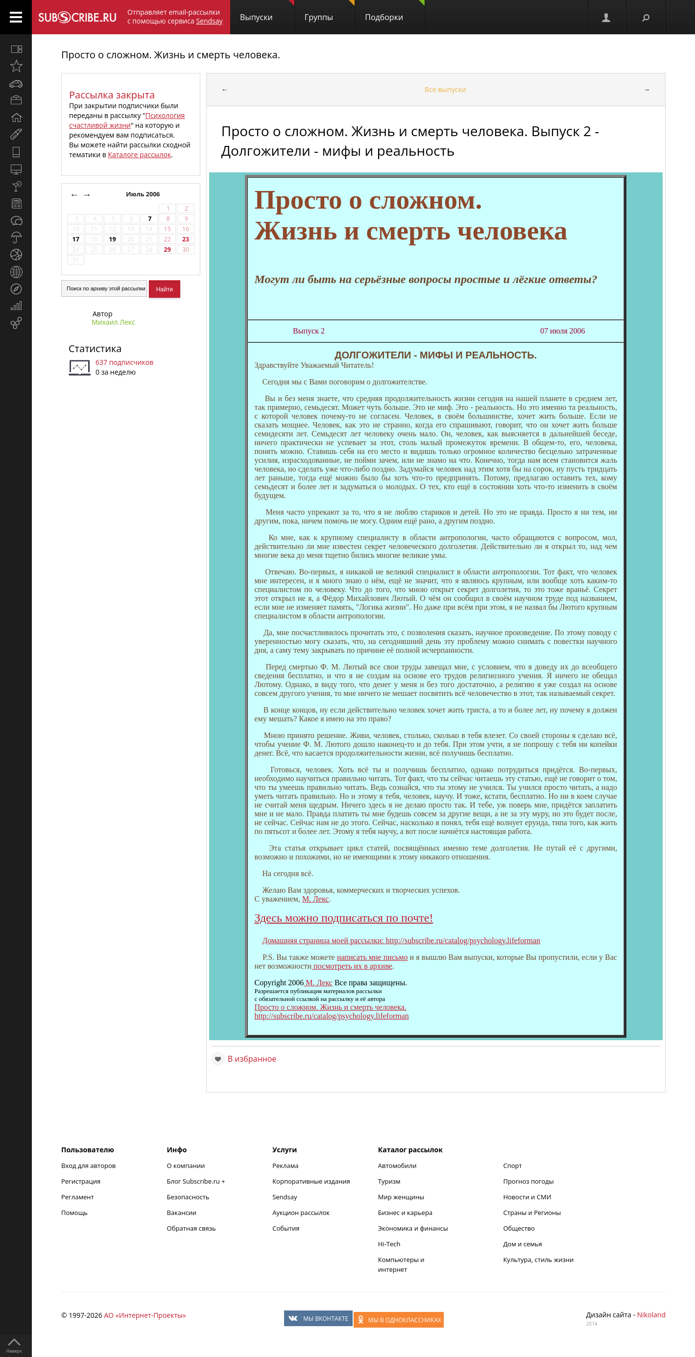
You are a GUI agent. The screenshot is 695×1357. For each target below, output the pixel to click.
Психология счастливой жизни (127, 120)
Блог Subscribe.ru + (197, 1181)
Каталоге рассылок (139, 154)
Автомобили (397, 1165)
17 (75, 239)
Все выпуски (445, 89)
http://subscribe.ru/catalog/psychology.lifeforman (331, 1016)
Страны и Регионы (532, 1212)
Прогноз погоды (528, 1181)
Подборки (395, 11)
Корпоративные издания (311, 1181)
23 (185, 239)
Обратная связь (191, 1228)
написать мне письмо (372, 957)
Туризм (389, 1181)
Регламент (77, 1196)
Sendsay (284, 1196)
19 (112, 239)
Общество (518, 1228)
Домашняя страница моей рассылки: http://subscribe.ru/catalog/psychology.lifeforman (401, 940)
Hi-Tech (389, 1243)
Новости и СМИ (527, 1196)
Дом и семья (522, 1243)
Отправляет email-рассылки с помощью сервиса (175, 16)
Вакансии (182, 1212)
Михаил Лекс (113, 322)
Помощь (74, 1212)
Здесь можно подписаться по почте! (343, 917)
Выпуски (267, 11)
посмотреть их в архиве (352, 966)
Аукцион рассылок (301, 1212)
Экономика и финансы (413, 1228)
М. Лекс (315, 899)
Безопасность (188, 1196)
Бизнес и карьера (405, 1212)
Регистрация (80, 1181)
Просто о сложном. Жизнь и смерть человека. (170, 54)
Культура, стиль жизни (538, 1259)
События (285, 1228)
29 (167, 249)
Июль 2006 (144, 194)
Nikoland (651, 1314)
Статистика (95, 348)
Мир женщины (401, 1196)
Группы (330, 11)
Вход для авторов (88, 1165)
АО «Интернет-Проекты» (145, 1315)
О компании (186, 1165)
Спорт (512, 1165)
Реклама (285, 1165)
